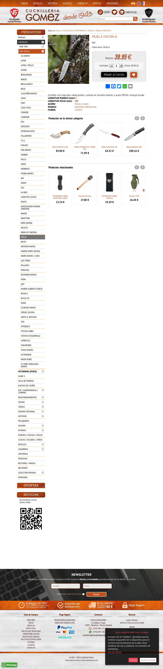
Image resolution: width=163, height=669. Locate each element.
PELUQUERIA (23, 420)
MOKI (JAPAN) (26, 222)
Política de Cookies (31, 636)
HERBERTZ (25, 168)
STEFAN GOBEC (27, 331)
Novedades (113, 3)
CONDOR (24, 112)
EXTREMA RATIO (28, 131)
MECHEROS (23, 467)
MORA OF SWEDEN (29, 232)
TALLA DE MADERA (26, 380)
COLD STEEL (26, 107)
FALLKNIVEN (26, 135)
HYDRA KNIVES (27, 173)
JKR (22, 178)
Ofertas (97, 3)
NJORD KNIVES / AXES (30, 255)
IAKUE (23, 164)
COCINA (31, 402)
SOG (22, 321)
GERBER (24, 154)
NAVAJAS (31, 37)
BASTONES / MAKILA (27, 463)
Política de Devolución (31, 639)
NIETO (23, 241)
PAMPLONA (23, 477)
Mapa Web (31, 620)
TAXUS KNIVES (27, 349)
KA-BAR (24, 192)
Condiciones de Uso (31, 633)
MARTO (24, 213)
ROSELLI (24, 293)
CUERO (78, 110)
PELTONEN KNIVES (29, 274)
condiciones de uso (74, 593)
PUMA (23, 279)
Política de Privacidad (31, 631)
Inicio (25, 3)
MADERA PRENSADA (86, 107)
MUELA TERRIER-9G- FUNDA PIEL (84, 148)
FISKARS (24, 145)
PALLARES (25, 265)
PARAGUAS (22, 458)
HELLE (23, 159)
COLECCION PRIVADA (31, 472)
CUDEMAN (25, 117)
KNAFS (24, 201)
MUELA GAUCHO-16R (109, 147)
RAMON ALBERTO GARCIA (31, 288)
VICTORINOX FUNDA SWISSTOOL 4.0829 (60, 197)
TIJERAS (31, 406)
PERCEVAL (25, 269)
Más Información (115, 652)
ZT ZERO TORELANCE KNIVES (30, 365)
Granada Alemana (84, 196)
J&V (22, 187)
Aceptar (133, 660)
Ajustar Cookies (148, 660)
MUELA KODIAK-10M (134, 147)
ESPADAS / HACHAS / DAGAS (30, 435)
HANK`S (21, 376)
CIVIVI (23, 98)
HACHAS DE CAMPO (26, 385)
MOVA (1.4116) (82, 104)
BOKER (24, 79)
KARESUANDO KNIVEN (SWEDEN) (30, 207)
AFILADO (31, 425)
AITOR (23, 60)
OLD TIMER (25, 260)
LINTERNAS (23, 453)
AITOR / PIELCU (27, 65)
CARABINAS (31, 449)
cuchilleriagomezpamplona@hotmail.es (98, 635)
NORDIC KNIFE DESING (30, 251)
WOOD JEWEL (26, 359)
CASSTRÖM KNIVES (29, 93)
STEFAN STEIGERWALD (30, 335)
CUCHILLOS (31, 42)
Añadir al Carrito (114, 74)
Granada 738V (134, 196)
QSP (22, 284)
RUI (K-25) (25, 298)
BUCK (23, 88)
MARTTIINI (25, 218)
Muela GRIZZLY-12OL (60, 147)
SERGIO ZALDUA (28, 312)
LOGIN (107, 12)
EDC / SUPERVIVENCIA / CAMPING (31, 391)
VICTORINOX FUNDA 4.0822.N (109, 197)
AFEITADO (31, 416)
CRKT (23, 102)
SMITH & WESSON (29, 317)
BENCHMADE (26, 74)
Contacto (82, 3)
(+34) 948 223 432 (100, 628)
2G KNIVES (25, 55)
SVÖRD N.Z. (26, 340)
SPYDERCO (25, 326)
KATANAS (31, 430)
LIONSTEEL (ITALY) (28, 196)
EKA (22, 121)
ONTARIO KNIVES (28, 246)
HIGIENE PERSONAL (31, 411)
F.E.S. (23, 140)
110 (76, 98)
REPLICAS (31, 444)
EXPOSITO (25, 126)
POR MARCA (32, 51)
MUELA (24, 237)
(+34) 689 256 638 (100, 632)
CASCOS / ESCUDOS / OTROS (30, 439)
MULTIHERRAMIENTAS (31, 397)
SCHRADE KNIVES (28, 307)
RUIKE (23, 302)
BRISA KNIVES (27, 84)
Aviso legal (31, 628)
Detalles (38, 3)
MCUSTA (24, 227)
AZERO (24, 69)
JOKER (23, 182)
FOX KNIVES (26, 149)
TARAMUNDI (26, 345)
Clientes (67, 3)
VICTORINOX (26, 354)
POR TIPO (32, 46)
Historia (52, 3)
